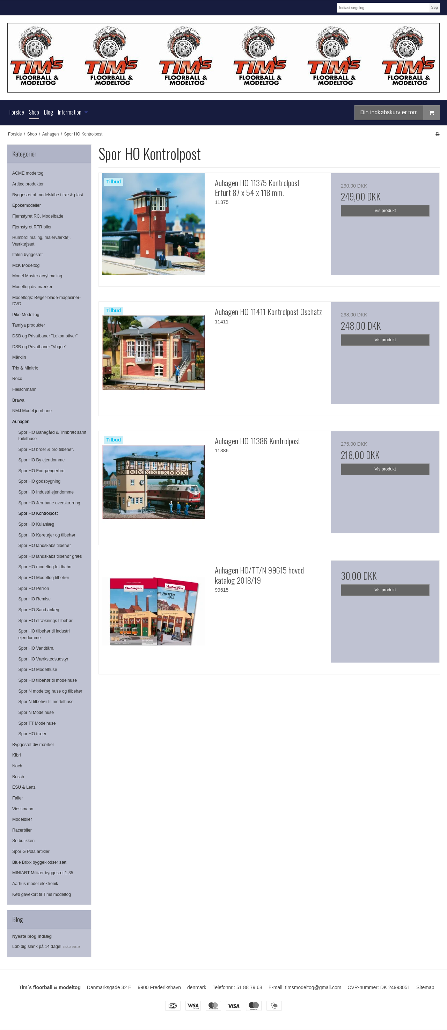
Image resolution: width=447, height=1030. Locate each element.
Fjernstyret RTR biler (32, 227)
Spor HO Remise (35, 599)
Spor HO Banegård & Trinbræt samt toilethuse (53, 435)
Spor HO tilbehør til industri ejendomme (44, 634)
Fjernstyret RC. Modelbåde (37, 216)
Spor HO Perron (34, 588)
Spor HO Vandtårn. (36, 648)
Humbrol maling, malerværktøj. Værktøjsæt (41, 240)
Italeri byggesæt (27, 254)
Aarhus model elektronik (35, 883)
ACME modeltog (27, 173)
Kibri (16, 755)
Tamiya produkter (28, 325)
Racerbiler (22, 830)
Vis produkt (385, 210)
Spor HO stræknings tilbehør (46, 620)
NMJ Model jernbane (32, 410)
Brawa (18, 400)
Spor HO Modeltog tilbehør (44, 577)
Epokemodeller (26, 205)
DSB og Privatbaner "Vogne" (39, 346)
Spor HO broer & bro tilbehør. (46, 449)
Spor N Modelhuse (36, 712)
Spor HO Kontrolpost (38, 513)
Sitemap (425, 987)
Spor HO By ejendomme (42, 460)
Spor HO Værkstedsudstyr (43, 659)
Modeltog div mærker (32, 286)
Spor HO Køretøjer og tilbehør (47, 535)
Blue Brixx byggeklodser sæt (39, 862)
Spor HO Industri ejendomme (46, 492)
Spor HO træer (32, 733)
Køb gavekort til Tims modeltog (41, 894)
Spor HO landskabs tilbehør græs (50, 556)
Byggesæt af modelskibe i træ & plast (47, 194)
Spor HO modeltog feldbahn (45, 566)
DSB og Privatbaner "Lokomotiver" (45, 336)
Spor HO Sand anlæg (39, 609)
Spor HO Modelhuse (38, 669)
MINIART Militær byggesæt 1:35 (42, 872)
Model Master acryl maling (37, 275)
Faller (17, 798)
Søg (434, 7)
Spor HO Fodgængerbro (42, 470)
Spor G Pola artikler (31, 851)
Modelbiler (22, 819)
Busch (18, 776)
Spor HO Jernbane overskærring (49, 503)
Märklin (19, 357)
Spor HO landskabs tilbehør (45, 545)
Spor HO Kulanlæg (36, 524)
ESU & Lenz (24, 787)
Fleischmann (24, 389)
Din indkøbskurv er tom (400, 112)
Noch (17, 766)
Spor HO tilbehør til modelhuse (48, 680)
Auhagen (20, 421)
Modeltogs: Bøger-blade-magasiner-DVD (46, 300)
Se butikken (23, 840)
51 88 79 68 (249, 987)
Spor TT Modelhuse (37, 723)
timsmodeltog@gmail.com (313, 987)
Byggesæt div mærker (33, 744)
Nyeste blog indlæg (32, 936)
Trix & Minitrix (25, 368)
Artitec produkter (28, 184)
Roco (17, 378)
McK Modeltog (25, 265)
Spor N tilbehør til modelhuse (46, 701)
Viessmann (22, 808)
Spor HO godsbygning (40, 481)
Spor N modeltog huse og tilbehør (50, 691)
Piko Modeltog (25, 314)
